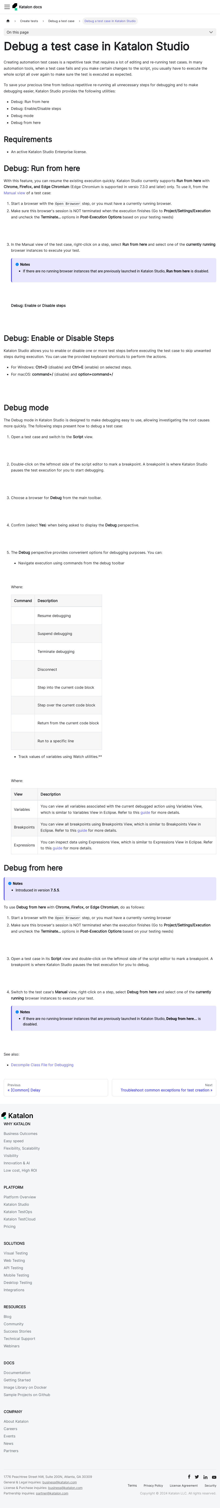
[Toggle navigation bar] (7, 6)
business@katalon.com (59, 1482)
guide (145, 812)
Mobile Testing (16, 1275)
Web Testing (14, 1260)
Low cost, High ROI (20, 1170)
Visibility (11, 1155)
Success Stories (17, 1331)
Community (14, 1324)
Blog (7, 1316)
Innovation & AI (17, 1163)
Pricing (10, 1226)
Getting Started (17, 1380)
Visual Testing (16, 1253)
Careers (10, 1428)
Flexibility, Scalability (22, 1148)
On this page (18, 32)
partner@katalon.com (52, 1493)
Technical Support (19, 1338)
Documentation (17, 1372)
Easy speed (14, 1141)
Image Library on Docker (25, 1387)
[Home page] (8, 21)
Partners (11, 1450)
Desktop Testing (18, 1282)
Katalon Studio (16, 1204)
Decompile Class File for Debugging (42, 1064)
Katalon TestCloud (20, 1219)
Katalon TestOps (18, 1211)
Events (9, 1436)
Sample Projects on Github (27, 1394)
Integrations (14, 1290)
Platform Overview (20, 1197)
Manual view (14, 193)
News (8, 1443)
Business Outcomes (20, 1133)
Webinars (11, 1346)
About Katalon (16, 1421)
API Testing (13, 1267)
